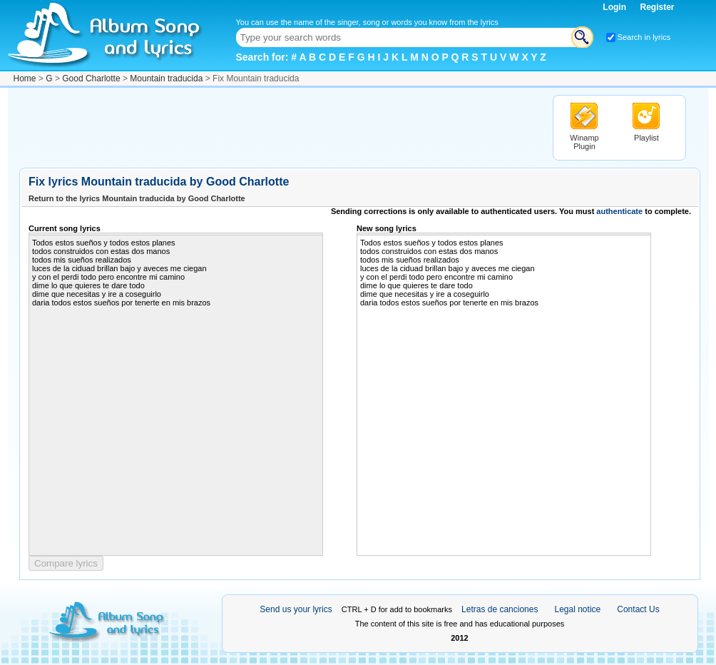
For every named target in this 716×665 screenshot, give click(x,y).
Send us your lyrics (296, 609)
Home (25, 78)
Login (615, 7)
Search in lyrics (644, 37)
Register (657, 7)
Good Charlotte (91, 78)
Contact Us (638, 609)
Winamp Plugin (584, 142)
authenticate (619, 211)
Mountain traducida (166, 78)
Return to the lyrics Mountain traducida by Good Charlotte (137, 198)
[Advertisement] (278, 127)
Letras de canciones (499, 609)
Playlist (646, 137)
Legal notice (578, 609)
